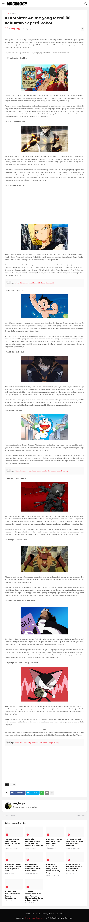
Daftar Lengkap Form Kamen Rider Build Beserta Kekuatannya (74, 867)
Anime (14, 13)
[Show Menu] (3, 4)
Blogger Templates (65, 918)
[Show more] (52, 793)
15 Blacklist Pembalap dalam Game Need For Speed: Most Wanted (34, 842)
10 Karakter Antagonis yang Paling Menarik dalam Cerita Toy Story (53, 868)
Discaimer (60, 914)
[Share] (82, 29)
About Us (36, 914)
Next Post (81, 816)
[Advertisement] (44, 205)
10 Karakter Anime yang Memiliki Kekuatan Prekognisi (34, 283)
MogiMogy (19, 803)
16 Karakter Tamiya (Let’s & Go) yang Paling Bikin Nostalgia (54, 842)
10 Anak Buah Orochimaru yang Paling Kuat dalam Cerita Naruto (33, 867)
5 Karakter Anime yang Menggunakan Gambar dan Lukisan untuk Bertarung (41, 471)
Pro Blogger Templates (34, 918)
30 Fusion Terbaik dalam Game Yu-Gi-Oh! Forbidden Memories (74, 842)
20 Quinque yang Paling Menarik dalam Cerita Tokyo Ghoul (13, 842)
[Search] (86, 4)
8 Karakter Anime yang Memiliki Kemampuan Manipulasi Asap (37, 743)
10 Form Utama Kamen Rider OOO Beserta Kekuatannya (12, 895)
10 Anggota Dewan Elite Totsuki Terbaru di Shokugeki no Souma (13, 867)
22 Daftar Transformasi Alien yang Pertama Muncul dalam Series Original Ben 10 (34, 896)
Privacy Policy (48, 914)
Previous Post (9, 816)
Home (7, 13)
